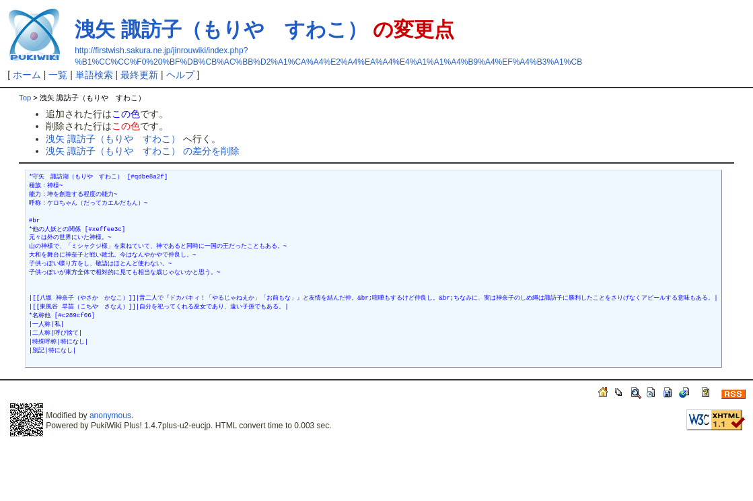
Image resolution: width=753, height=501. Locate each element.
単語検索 (94, 74)
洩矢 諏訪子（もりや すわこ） (221, 29)
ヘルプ (180, 74)
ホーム (27, 74)
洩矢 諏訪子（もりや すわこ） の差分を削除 (143, 150)
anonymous (110, 415)
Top (25, 98)
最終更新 (139, 74)
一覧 (57, 74)
